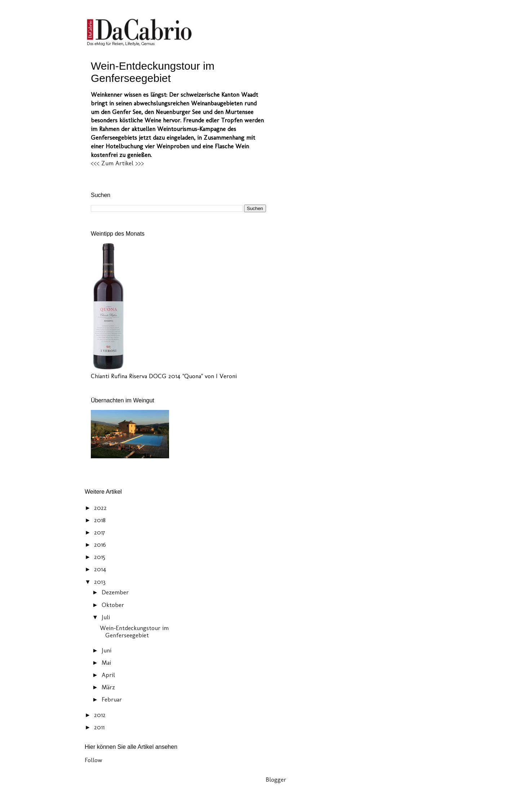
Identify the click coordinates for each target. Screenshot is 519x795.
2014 (101, 569)
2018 (100, 520)
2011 (100, 727)
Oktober (114, 604)
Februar (113, 699)
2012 (100, 714)
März (109, 687)
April (109, 674)
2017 (100, 532)
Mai (107, 662)
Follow (93, 760)
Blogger (276, 779)
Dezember (116, 592)
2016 (101, 544)
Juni (107, 650)
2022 (101, 507)
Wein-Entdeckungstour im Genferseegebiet (152, 72)
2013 (100, 581)
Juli (107, 617)
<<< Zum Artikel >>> (117, 163)
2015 (100, 556)
